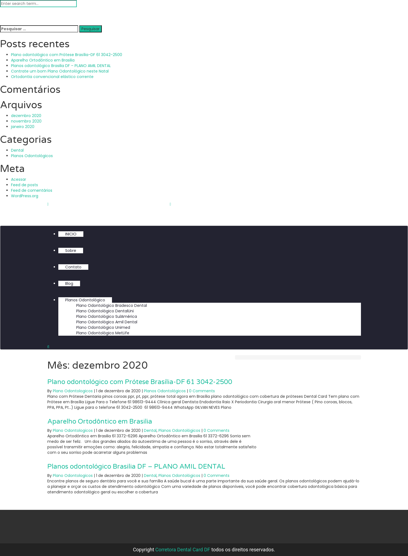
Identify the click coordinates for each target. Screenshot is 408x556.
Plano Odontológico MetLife (102, 333)
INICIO (70, 234)
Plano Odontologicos (73, 391)
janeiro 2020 (22, 126)
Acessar (18, 179)
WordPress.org (24, 196)
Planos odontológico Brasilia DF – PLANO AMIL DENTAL (61, 65)
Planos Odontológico (85, 300)
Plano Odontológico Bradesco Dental (111, 305)
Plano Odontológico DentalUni (105, 311)
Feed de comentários (31, 190)
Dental (17, 150)
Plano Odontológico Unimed (103, 327)
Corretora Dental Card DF (182, 549)
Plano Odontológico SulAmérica (106, 316)
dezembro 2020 (26, 115)
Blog (69, 283)
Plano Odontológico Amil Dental (106, 322)
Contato (73, 267)
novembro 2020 (26, 121)
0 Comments (202, 391)
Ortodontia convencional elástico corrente (52, 76)
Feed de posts (24, 185)
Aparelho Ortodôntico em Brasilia (43, 60)
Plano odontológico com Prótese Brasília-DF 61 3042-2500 (66, 54)
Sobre (70, 250)
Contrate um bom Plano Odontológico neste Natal (60, 71)
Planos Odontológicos (32, 156)
